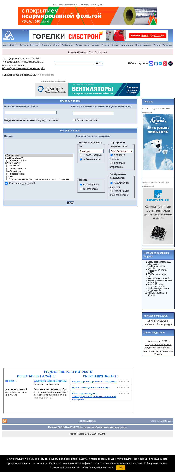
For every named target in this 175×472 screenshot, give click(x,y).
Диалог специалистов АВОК (20, 74)
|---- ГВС (39, 176)
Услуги (95, 45)
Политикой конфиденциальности (94, 467)
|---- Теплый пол (39, 171)
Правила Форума (29, 45)
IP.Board (80, 434)
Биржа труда (83, 45)
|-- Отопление (39, 166)
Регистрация (100, 52)
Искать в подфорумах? (22, 183)
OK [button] (121, 467)
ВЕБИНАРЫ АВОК (39, 158)
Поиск (157, 45)
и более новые (92, 159)
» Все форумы (39, 155)
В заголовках (90, 188)
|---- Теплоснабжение (39, 168)
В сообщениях (91, 184)
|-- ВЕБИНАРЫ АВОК (39, 160)
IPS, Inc (101, 434)
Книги (115, 45)
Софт (56, 45)
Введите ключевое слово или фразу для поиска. (31, 120)
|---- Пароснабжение (39, 174)
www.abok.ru (10, 45)
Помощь (167, 45)
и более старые (93, 155)
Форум (73, 434)
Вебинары (67, 45)
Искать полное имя (87, 120)
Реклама (46, 45)
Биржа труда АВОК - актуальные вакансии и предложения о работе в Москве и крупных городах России (158, 348)
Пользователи (143, 45)
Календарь (127, 45)
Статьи (106, 45)
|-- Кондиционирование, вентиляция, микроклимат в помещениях (39, 179)
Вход (91, 52)
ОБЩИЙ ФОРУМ (39, 163)
